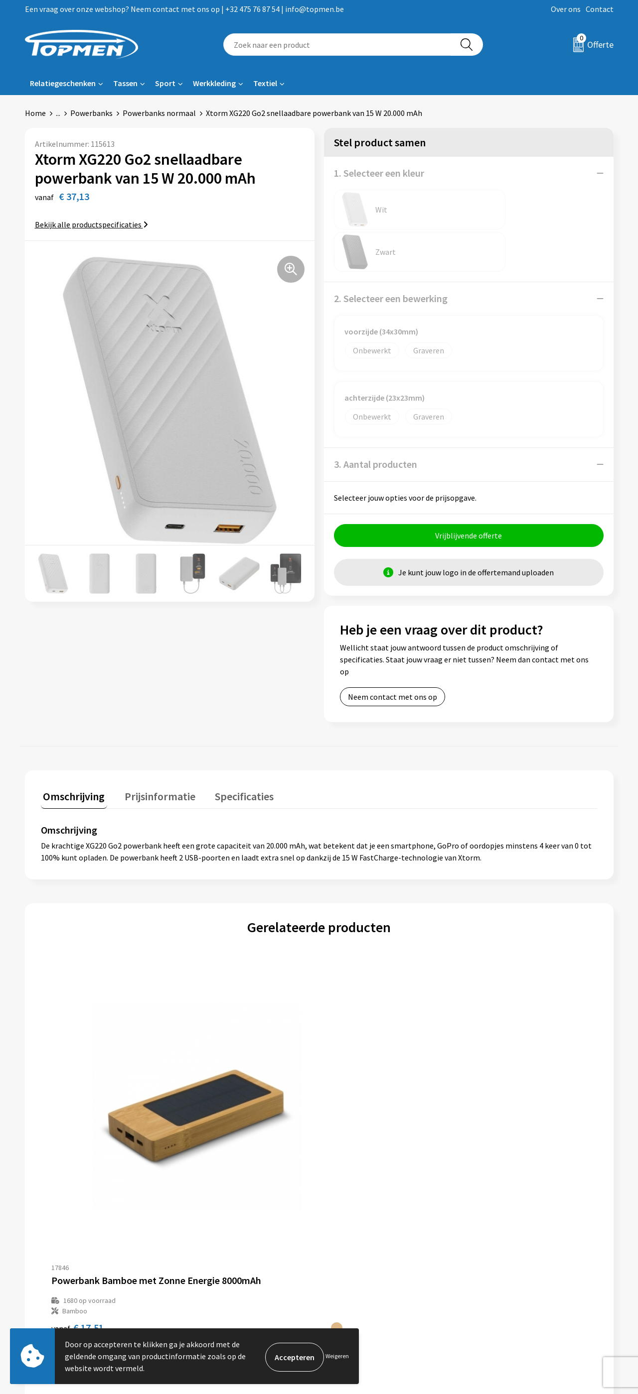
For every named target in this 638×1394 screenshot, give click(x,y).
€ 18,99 (355, 1109)
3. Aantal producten (375, 422)
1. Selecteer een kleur (379, 173)
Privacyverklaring (506, 1248)
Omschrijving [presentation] (72, 751)
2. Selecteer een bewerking (391, 256)
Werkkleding (214, 83)
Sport (165, 83)
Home (35, 113)
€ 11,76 (216, 1109)
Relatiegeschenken (63, 83)
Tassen (125, 83)
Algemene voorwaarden (517, 1217)
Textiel (265, 83)
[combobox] (337, 44)
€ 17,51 (77, 1109)
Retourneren (353, 1233)
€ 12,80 (495, 1109)
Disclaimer (495, 1263)
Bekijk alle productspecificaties (91, 224)
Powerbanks (91, 113)
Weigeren (337, 1356)
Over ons (566, 9)
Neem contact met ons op (392, 654)
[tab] (72, 753)
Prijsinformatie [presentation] (153, 751)
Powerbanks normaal (159, 113)
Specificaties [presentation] (232, 751)
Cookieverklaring (506, 1233)
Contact (600, 9)
